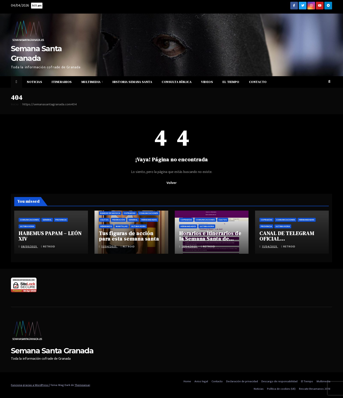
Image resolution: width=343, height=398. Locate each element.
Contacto (258, 82)
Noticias (34, 82)
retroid (48, 246)
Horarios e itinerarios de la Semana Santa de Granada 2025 (210, 239)
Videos (207, 82)
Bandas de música (110, 213)
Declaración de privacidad (242, 381)
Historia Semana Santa (132, 82)
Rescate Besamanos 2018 (314, 388)
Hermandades (149, 220)
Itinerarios (62, 82)
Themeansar (82, 385)
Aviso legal (201, 381)
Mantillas (122, 226)
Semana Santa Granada (52, 350)
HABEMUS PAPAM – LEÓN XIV (50, 236)
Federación (118, 220)
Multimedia (91, 82)
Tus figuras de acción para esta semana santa (129, 236)
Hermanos (106, 226)
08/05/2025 (29, 246)
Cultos (104, 220)
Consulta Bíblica (176, 82)
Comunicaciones (29, 220)
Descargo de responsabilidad (279, 381)
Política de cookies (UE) (281, 388)
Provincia (60, 220)
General (47, 220)
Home (187, 381)
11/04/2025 (109, 246)
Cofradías (129, 213)
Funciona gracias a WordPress (30, 385)
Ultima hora (27, 226)
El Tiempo (230, 82)
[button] (329, 82)
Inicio (15, 104)
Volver (171, 183)
